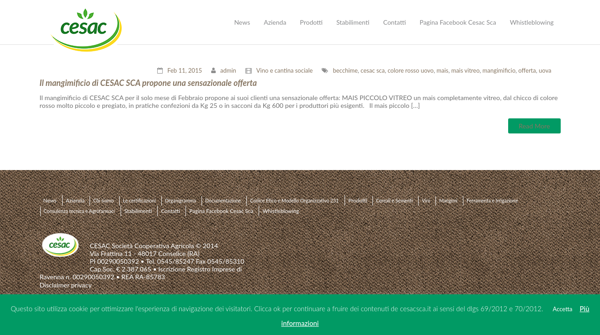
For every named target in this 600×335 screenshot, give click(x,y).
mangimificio (499, 70)
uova (545, 70)
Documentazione (223, 200)
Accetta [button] (563, 309)
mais (442, 70)
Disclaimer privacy (66, 285)
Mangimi (448, 200)
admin (228, 70)
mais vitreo (465, 70)
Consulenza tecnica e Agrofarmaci (79, 211)
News (50, 200)
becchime (345, 70)
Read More (534, 126)
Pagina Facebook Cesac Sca (221, 210)
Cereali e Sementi (394, 200)
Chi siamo (103, 200)
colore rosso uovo (411, 70)
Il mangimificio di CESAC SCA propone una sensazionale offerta (148, 83)
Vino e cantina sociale (284, 70)
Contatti (170, 210)
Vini (426, 200)
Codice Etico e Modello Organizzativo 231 (294, 200)
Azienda (75, 200)
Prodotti (357, 200)
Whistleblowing (280, 210)
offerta (527, 70)
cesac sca (373, 70)
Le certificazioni (139, 200)
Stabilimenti (138, 210)
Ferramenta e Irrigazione (492, 200)
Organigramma (180, 200)
